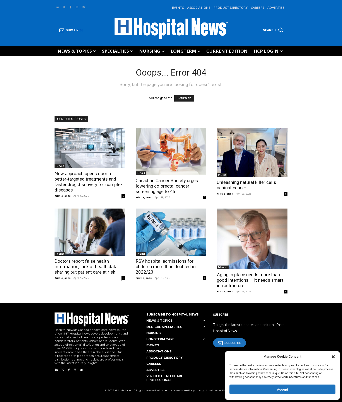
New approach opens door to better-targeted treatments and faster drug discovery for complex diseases (89, 182)
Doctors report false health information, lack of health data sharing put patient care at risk (86, 267)
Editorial (222, 267)
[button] (333, 357)
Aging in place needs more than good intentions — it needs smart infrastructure (250, 280)
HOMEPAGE (184, 98)
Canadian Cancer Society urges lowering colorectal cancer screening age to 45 (167, 186)
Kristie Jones (62, 195)
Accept (282, 390)
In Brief (60, 166)
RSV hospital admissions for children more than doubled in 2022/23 (166, 267)
